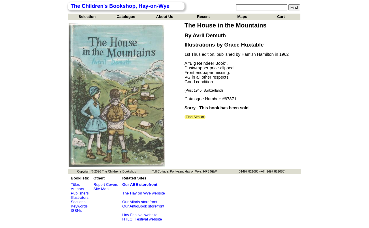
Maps (242, 16)
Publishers (80, 193)
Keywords (79, 206)
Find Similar (195, 117)
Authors (77, 189)
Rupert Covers (105, 184)
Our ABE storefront (139, 184)
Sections (78, 202)
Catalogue (125, 16)
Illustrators (80, 197)
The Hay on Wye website (143, 193)
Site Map (101, 189)
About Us (164, 16)
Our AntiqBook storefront (143, 206)
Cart (281, 16)
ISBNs (76, 210)
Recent (203, 16)
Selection (87, 16)
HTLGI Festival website (142, 219)
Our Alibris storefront (139, 202)
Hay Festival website (139, 215)
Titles (75, 184)
